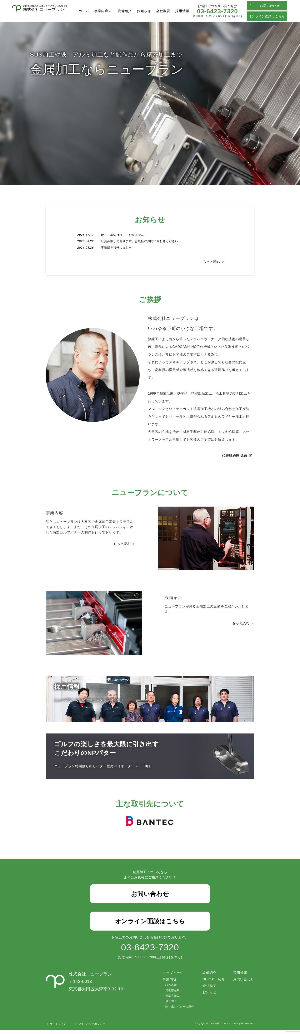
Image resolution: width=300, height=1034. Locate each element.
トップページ (173, 977)
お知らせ (144, 11)
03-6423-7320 (217, 11)
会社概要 (163, 11)
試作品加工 (172, 989)
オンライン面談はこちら (267, 16)
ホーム (84, 11)
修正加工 (171, 1005)
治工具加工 (172, 999)
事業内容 (101, 11)
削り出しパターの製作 (179, 1010)
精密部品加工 (173, 994)
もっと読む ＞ (214, 262)
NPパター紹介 (213, 983)
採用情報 (182, 11)
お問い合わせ (265, 6)
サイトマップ (58, 1027)
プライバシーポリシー (92, 1027)
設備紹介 (125, 11)
